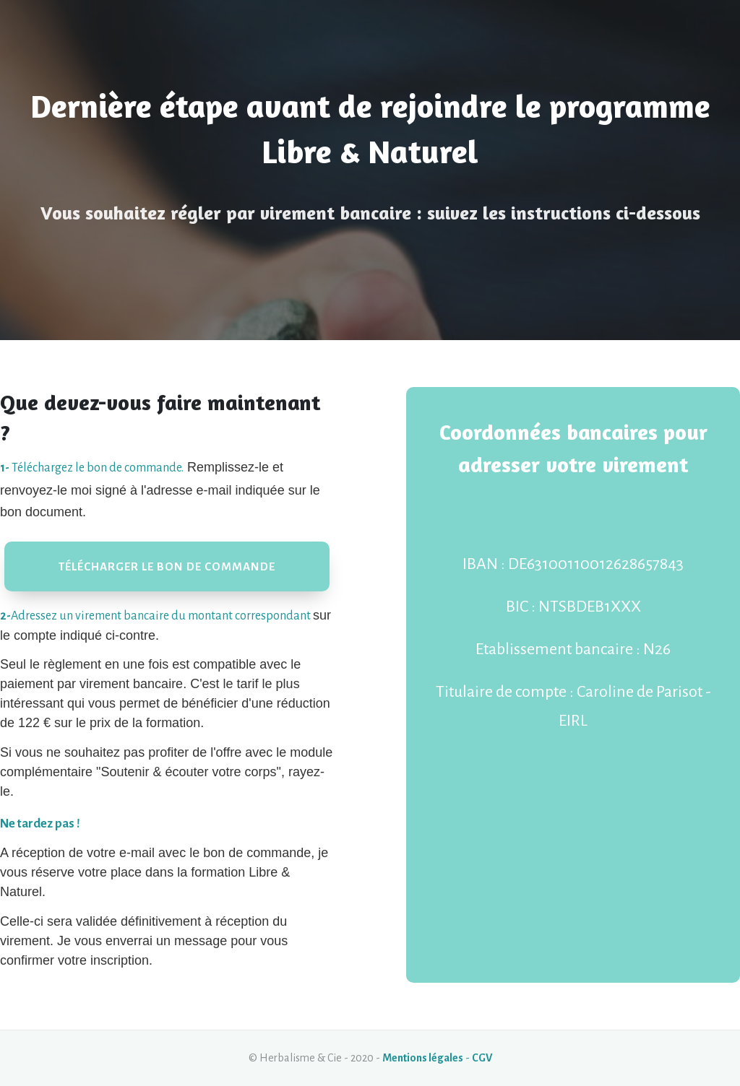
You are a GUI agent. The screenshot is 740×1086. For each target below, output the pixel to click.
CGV (482, 1058)
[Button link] (167, 566)
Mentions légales (422, 1058)
